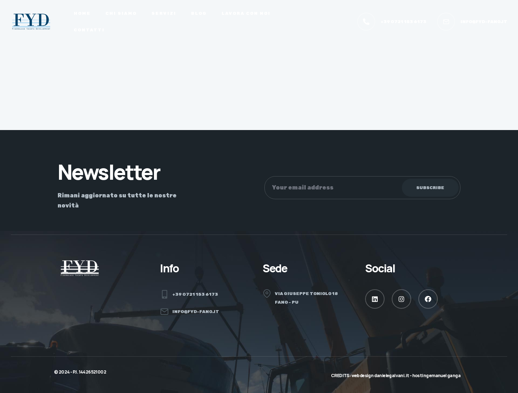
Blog (199, 13)
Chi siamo (121, 13)
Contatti (89, 29)
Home (82, 13)
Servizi (163, 13)
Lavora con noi (246, 13)
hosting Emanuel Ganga (436, 375)
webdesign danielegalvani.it (380, 375)
